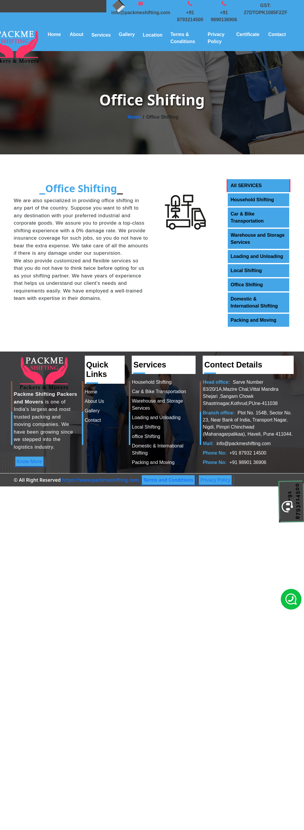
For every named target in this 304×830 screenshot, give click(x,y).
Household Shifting (252, 199)
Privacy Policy (216, 38)
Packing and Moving (254, 320)
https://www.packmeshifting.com (100, 480)
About (76, 34)
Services (101, 34)
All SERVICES (246, 185)
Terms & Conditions (182, 38)
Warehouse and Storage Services (258, 239)
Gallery (127, 34)
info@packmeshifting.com (140, 12)
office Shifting (146, 436)
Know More (29, 461)
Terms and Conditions (168, 480)
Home (54, 34)
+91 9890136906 (224, 16)
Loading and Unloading (257, 256)
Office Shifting (247, 284)
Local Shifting (246, 270)
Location (152, 34)
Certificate (247, 34)
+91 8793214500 (190, 16)
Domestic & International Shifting (254, 302)
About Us (94, 401)
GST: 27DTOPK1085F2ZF (265, 9)
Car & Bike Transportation (247, 217)
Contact (277, 34)
